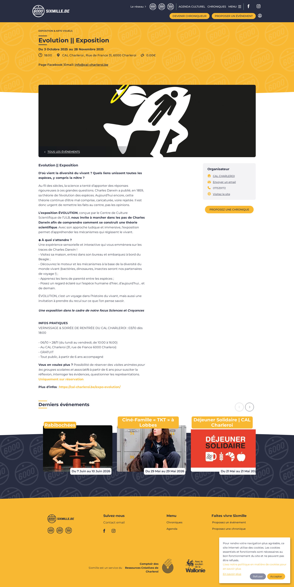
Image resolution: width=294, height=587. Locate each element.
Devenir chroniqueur (189, 16)
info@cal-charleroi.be (91, 64)
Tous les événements (64, 151)
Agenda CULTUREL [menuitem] (192, 6)
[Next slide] (249, 407)
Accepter (276, 576)
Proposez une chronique (229, 209)
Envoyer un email (224, 182)
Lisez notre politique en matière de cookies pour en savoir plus (254, 566)
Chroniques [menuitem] (216, 6)
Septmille (170, 6)
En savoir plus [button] (232, 574)
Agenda (172, 528)
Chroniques (174, 522)
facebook (250, 7)
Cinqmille (161, 6)
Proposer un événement (234, 16)
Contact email (114, 522)
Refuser (258, 576)
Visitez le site (221, 194)
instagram (259, 7)
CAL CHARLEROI (224, 176)
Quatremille (153, 6)
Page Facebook (50, 64)
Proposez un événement (229, 522)
